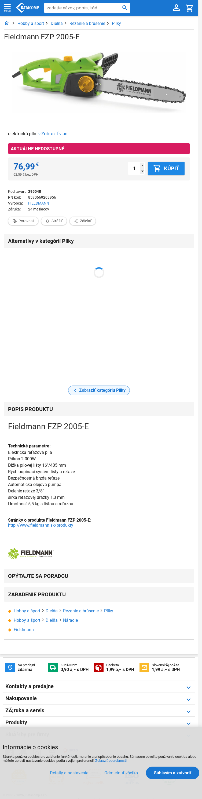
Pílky (116, 23)
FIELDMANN (38, 203)
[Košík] (189, 8)
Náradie (70, 620)
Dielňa (57, 23)
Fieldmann (24, 629)
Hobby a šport (30, 23)
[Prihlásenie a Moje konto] (176, 8)
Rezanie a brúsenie (87, 23)
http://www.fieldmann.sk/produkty (40, 525)
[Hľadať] (125, 7)
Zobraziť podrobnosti (111, 761)
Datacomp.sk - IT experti (27, 8)
